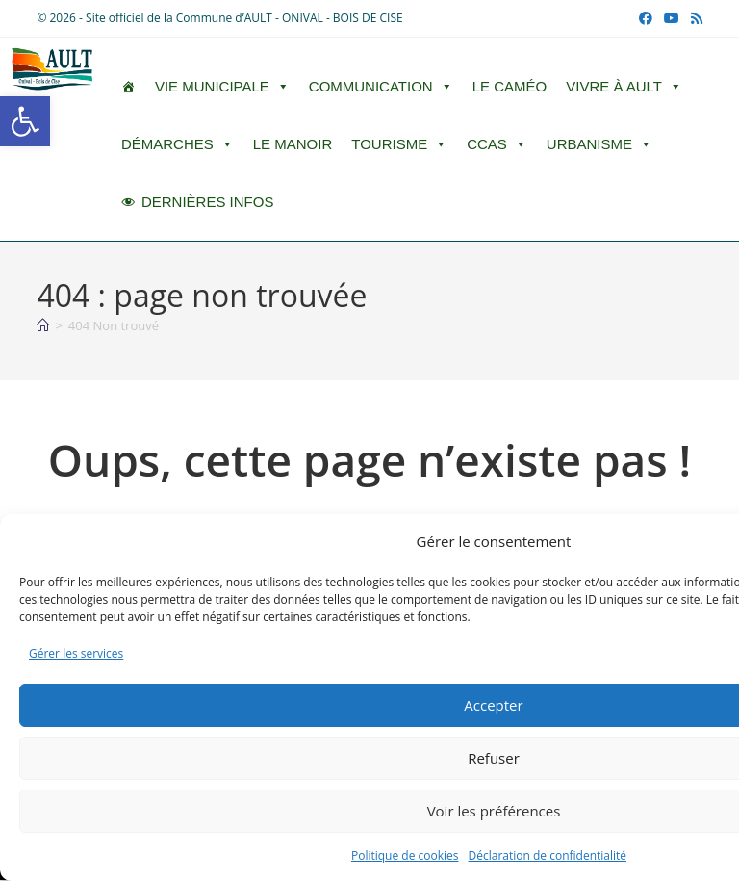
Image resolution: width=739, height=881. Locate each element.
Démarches (177, 144)
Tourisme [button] (399, 144)
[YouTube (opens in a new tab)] (671, 18)
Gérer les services (76, 653)
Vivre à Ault (624, 87)
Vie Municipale (222, 87)
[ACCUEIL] (128, 87)
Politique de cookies (405, 855)
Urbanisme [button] (599, 144)
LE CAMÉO (510, 86)
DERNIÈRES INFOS (207, 202)
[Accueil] (43, 325)
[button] (25, 121)
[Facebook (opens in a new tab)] (645, 18)
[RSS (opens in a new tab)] (693, 18)
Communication (381, 87)
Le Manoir (293, 144)
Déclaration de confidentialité (548, 855)
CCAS (497, 144)
